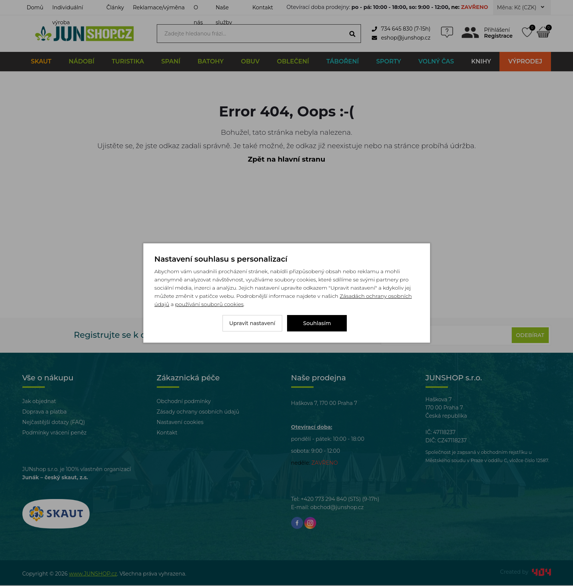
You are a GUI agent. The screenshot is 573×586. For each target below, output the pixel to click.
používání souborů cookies (209, 304)
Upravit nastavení (252, 323)
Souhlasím (317, 323)
